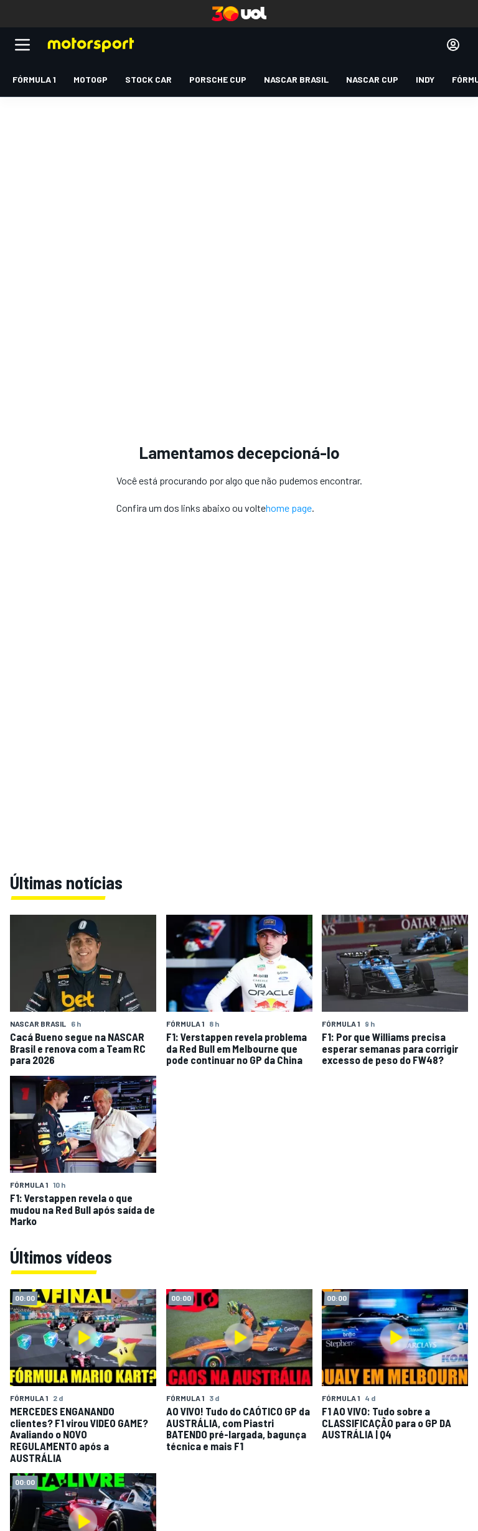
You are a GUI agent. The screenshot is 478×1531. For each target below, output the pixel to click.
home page (289, 508)
